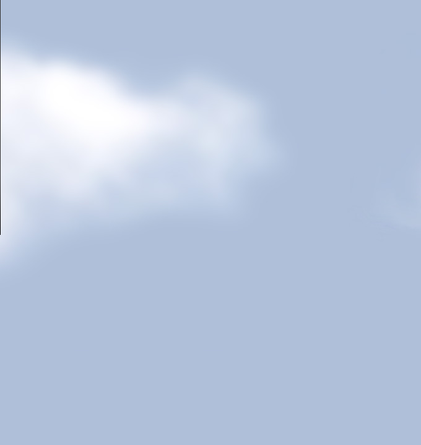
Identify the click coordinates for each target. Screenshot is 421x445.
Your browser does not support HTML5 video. (210, 117)
